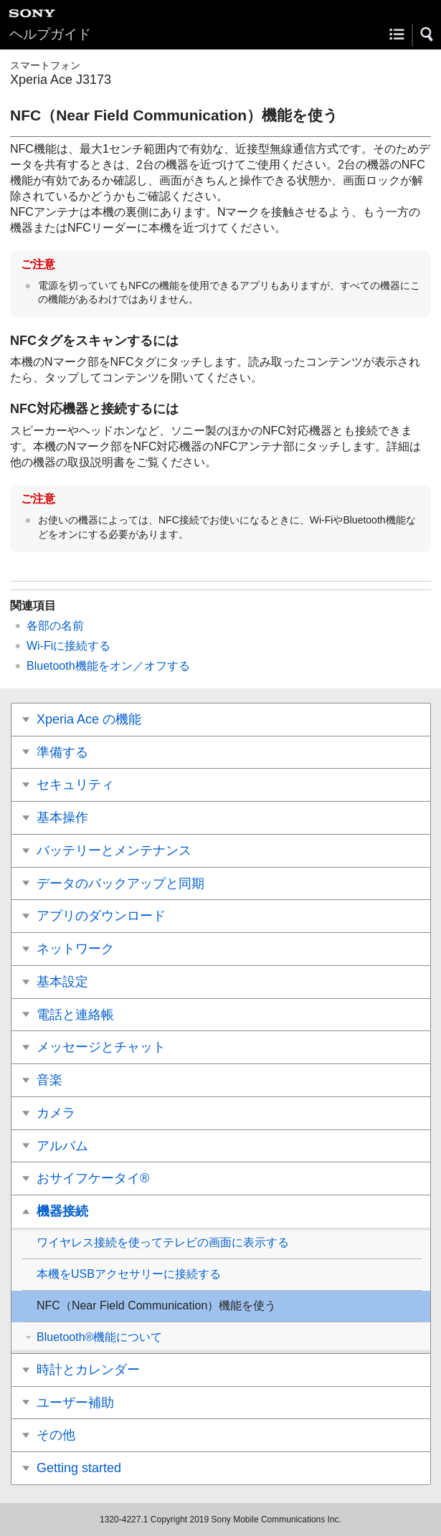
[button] (427, 34)
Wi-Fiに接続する (68, 646)
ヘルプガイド (50, 34)
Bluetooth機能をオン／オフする (108, 666)
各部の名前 (55, 626)
